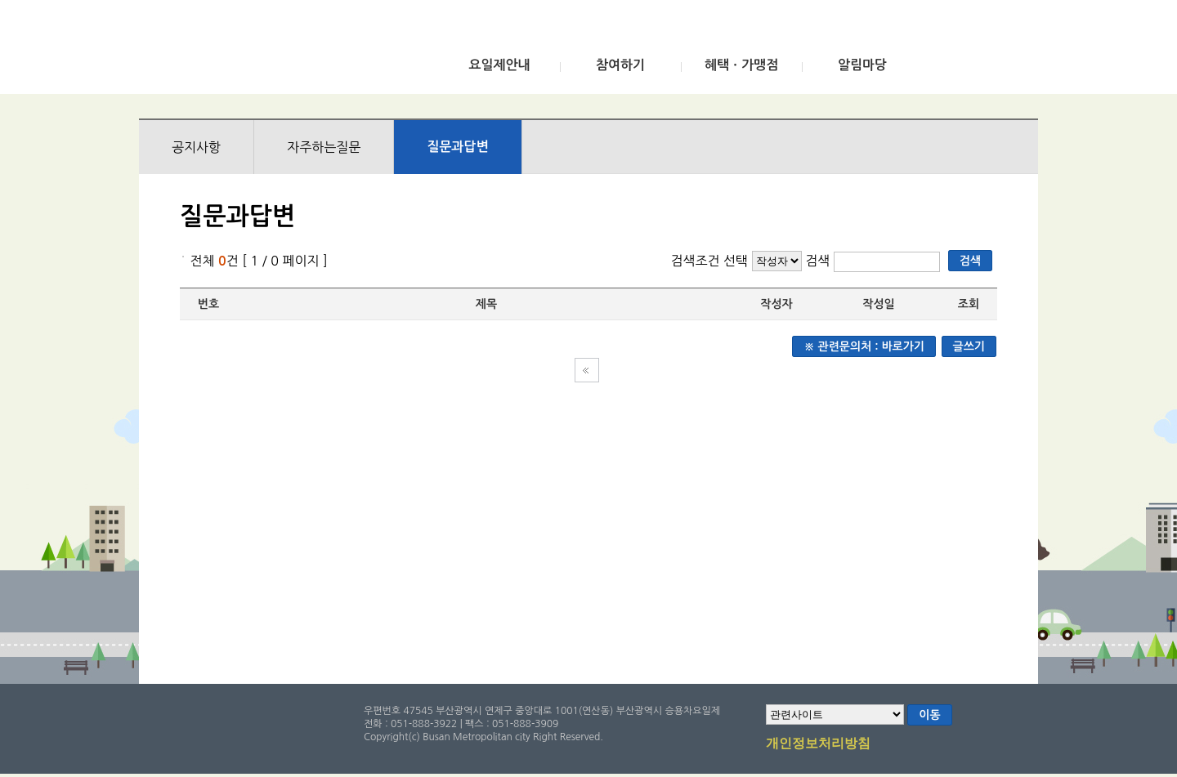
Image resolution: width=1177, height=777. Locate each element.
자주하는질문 (323, 147)
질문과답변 (457, 147)
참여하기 (620, 65)
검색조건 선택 (709, 260)
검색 (819, 260)
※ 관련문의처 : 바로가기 (863, 346)
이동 (929, 715)
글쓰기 (969, 346)
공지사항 (196, 147)
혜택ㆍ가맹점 (741, 65)
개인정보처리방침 (818, 744)
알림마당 (862, 65)
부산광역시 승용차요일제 (260, 51)
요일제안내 (499, 65)
